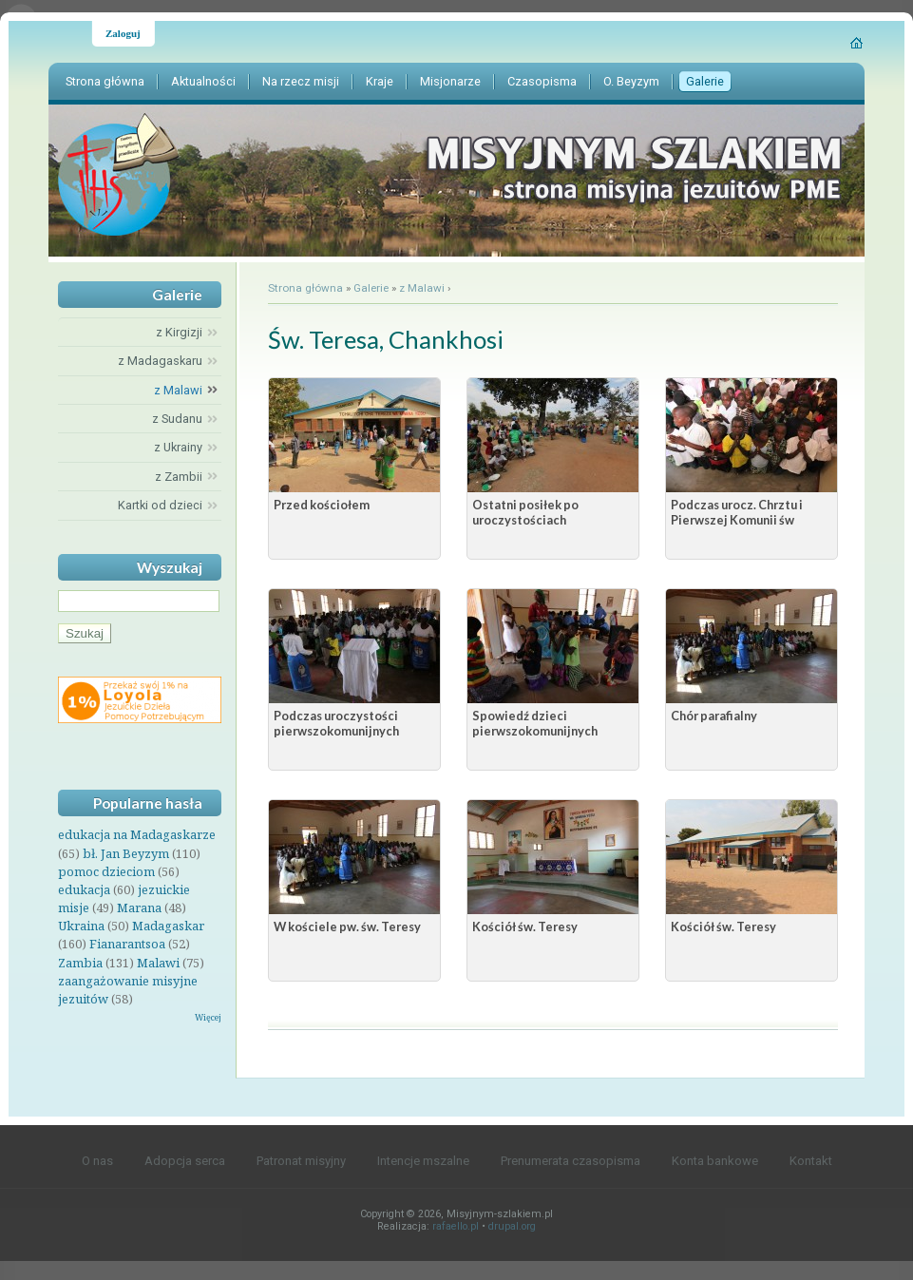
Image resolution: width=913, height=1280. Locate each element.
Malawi (158, 962)
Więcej (208, 1017)
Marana (139, 907)
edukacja (84, 889)
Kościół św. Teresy (525, 926)
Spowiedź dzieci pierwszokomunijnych (535, 723)
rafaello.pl (455, 1226)
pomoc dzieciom (106, 871)
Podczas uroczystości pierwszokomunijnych (336, 723)
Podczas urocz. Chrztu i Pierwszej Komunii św (737, 512)
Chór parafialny (714, 715)
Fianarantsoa (127, 943)
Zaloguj (123, 33)
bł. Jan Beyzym (126, 853)
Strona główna (305, 288)
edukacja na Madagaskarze (137, 834)
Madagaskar (168, 925)
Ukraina (81, 925)
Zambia (80, 962)
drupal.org (512, 1226)
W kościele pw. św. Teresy (347, 926)
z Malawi (422, 288)
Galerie (371, 288)
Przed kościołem (322, 504)
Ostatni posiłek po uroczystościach (525, 512)
